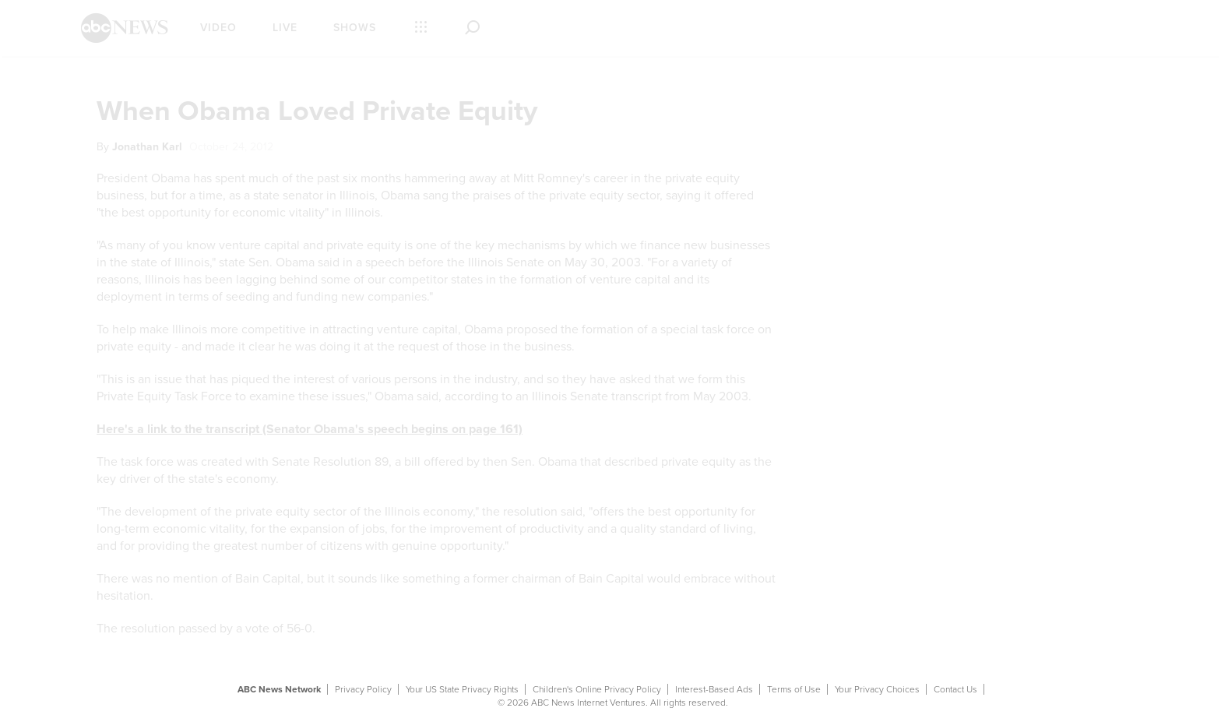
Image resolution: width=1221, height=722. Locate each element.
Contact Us (955, 689)
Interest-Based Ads (714, 689)
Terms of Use (794, 689)
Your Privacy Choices (877, 689)
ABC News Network (279, 689)
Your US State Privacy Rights (462, 689)
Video (218, 27)
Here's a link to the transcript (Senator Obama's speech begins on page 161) (310, 429)
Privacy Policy (363, 689)
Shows (354, 27)
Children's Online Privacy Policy (597, 689)
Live (285, 27)
